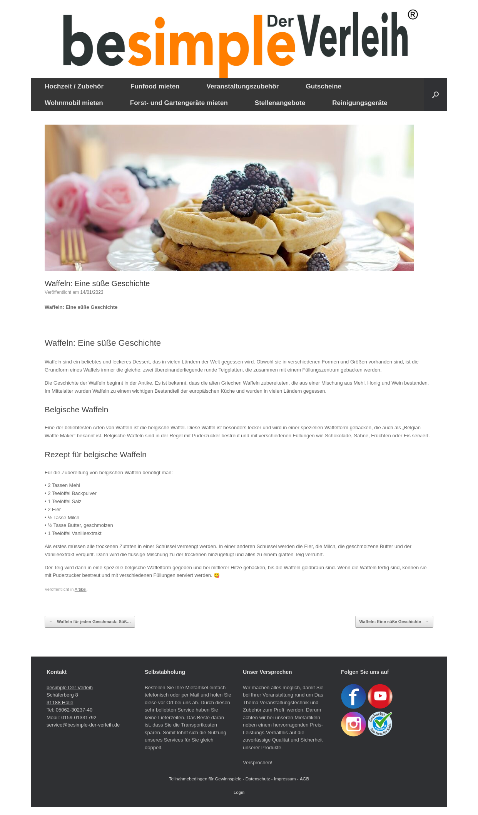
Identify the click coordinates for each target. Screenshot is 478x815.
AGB (304, 779)
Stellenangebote (280, 103)
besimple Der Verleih (70, 687)
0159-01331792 (78, 717)
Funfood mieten (154, 86)
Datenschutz (258, 779)
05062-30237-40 (74, 710)
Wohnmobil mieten (74, 103)
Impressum (285, 779)
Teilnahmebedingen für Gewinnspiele (205, 779)
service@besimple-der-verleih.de (83, 725)
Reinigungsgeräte (360, 103)
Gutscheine (323, 86)
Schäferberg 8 (62, 695)
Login (239, 792)
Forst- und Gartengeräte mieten (179, 103)
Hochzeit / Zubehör (74, 86)
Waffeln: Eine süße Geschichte (394, 621)
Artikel (81, 589)
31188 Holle (60, 702)
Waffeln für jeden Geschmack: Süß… (90, 621)
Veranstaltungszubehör (242, 86)
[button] (435, 94)
